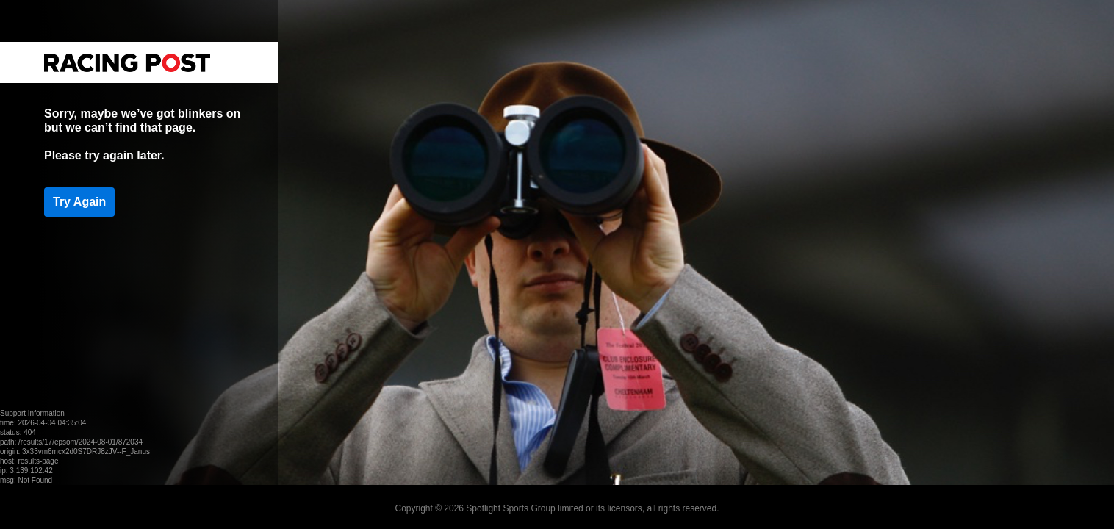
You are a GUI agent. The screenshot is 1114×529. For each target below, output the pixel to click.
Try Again (79, 201)
